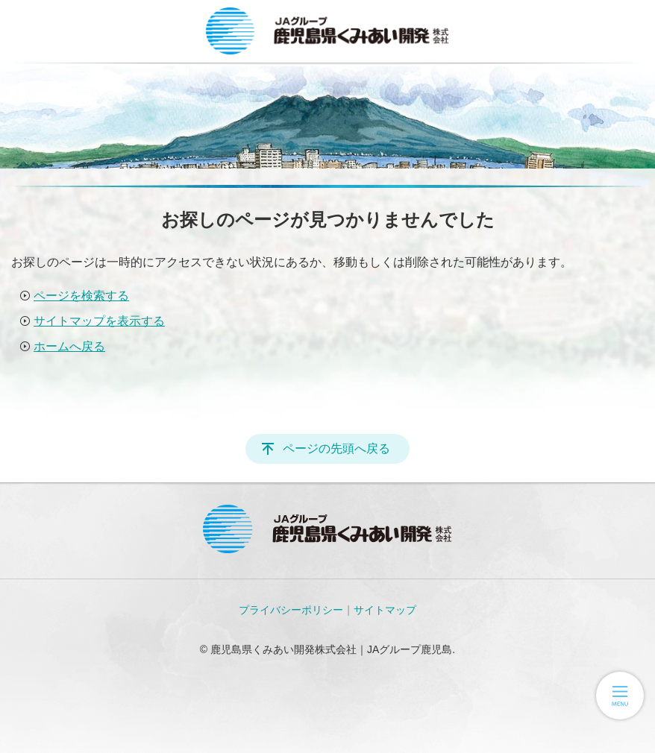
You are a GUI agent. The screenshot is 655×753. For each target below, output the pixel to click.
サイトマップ (385, 610)
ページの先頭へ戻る (336, 448)
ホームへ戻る (69, 346)
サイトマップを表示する (99, 321)
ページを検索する (81, 295)
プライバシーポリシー (291, 610)
